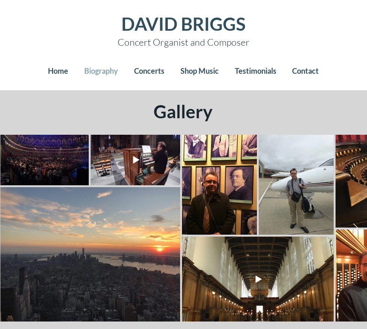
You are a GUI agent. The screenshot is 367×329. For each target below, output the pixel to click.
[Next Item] (355, 228)
